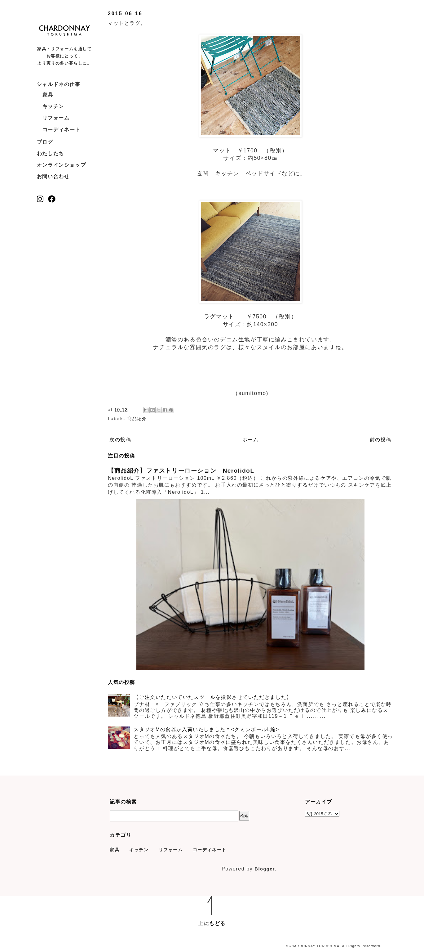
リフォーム (56, 117)
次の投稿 (120, 439)
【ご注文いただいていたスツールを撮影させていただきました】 (213, 697)
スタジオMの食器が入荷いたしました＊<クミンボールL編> (206, 729)
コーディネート (61, 129)
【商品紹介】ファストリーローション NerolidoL (181, 470)
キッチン (53, 106)
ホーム (250, 439)
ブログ (45, 142)
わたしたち (50, 153)
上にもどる (212, 923)
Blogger (264, 868)
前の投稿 (380, 439)
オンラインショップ (61, 165)
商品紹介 (137, 418)
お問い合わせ (53, 176)
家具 (47, 94)
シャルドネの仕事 (59, 84)
